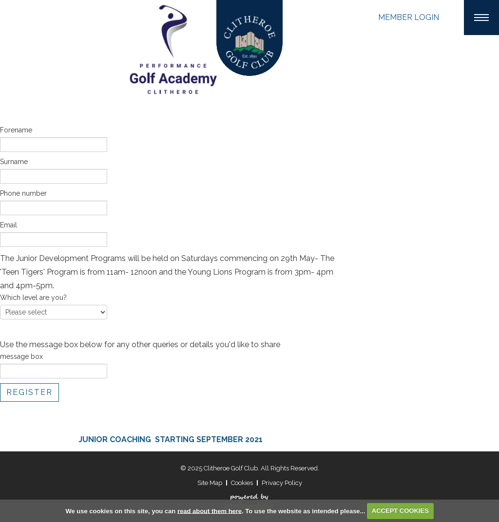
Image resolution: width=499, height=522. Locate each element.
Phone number (23, 193)
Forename (16, 130)
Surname (14, 162)
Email (8, 225)
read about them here (209, 510)
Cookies (242, 482)
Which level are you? (33, 297)
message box (21, 356)
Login (408, 17)
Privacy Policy (282, 482)
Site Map (209, 482)
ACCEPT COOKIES (400, 510)
